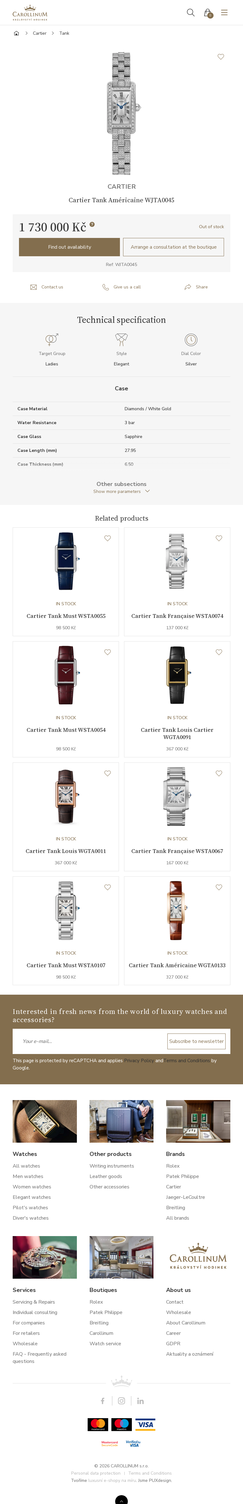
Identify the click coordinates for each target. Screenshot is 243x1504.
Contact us (52, 287)
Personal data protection (96, 1485)
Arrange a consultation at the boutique (174, 247)
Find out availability (69, 247)
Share (202, 287)
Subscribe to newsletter (196, 1053)
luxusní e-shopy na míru (112, 1492)
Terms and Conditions (186, 1072)
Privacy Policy (139, 1072)
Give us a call (127, 287)
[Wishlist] (107, 538)
